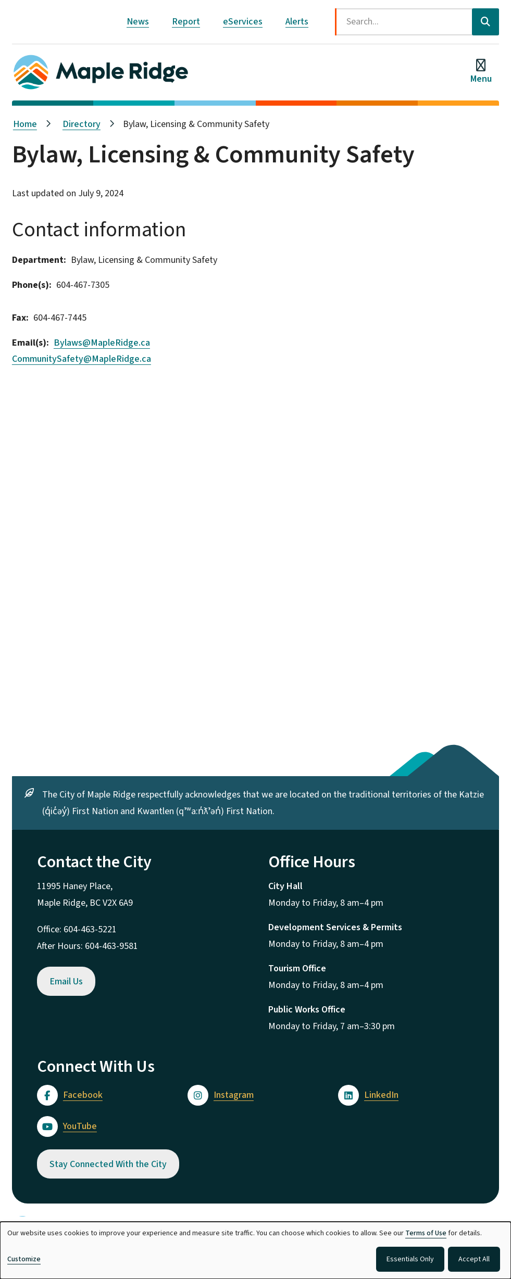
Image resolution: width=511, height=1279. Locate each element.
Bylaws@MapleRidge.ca (102, 342)
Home (25, 124)
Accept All (474, 1259)
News (138, 21)
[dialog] (255, 1250)
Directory (82, 124)
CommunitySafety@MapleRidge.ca (81, 358)
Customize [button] (24, 1259)
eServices (243, 21)
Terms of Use (425, 1233)
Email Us (66, 981)
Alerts (296, 21)
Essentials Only (410, 1259)
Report (186, 21)
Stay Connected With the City (108, 1164)
